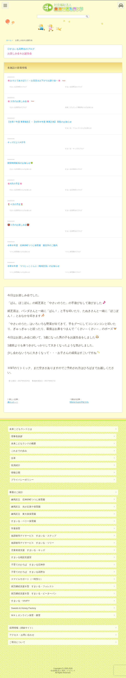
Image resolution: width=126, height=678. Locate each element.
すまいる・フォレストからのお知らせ (78, 128)
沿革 (13, 458)
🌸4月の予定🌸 (14, 183)
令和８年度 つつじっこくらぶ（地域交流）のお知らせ (33, 266)
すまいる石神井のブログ (18, 87)
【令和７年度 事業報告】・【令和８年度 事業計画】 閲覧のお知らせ (39, 122)
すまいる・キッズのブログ (74, 148)
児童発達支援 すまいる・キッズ (28, 550)
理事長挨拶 (16, 436)
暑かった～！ (12, 402)
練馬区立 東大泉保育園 (23, 514)
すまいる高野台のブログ (22, 49)
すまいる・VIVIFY (20, 601)
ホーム (8, 40)
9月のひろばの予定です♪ (79, 402)
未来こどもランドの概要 (23, 443)
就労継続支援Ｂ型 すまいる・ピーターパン (33, 593)
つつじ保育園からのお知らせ (20, 252)
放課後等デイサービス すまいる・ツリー (32, 543)
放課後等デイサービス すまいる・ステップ (33, 535)
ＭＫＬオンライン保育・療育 (25, 615)
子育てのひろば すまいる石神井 (28, 564)
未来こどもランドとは (20, 429)
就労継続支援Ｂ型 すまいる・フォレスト (32, 586)
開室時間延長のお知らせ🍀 (20, 163)
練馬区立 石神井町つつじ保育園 (28, 499)
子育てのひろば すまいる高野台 (28, 572)
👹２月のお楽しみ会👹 (18, 225)
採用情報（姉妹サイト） (21, 627)
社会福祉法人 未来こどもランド (63, 671)
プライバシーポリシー (22, 479)
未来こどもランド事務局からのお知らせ (79, 107)
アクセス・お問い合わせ (21, 635)
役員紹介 (15, 465)
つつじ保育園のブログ (73, 252)
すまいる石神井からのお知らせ (20, 169)
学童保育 (15, 528)
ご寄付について (17, 642)
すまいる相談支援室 (21, 557)
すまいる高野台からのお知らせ (20, 210)
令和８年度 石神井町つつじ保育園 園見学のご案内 (32, 245)
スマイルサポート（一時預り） (27, 579)
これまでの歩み (19, 451)
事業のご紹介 (16, 492)
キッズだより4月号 (16, 142)
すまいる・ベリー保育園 (23, 521)
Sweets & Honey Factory (23, 608)
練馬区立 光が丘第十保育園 (25, 506)
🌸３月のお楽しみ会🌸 (18, 101)
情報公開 (15, 472)
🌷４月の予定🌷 (15, 204)
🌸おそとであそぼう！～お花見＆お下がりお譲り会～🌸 (34, 80)
